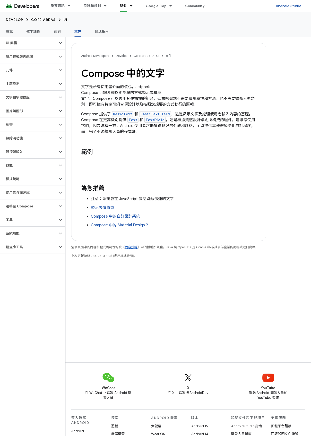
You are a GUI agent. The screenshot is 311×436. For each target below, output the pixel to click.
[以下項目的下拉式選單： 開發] (133, 6)
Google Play (156, 6)
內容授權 (131, 247)
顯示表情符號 (102, 207)
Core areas (43, 19)
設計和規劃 (92, 6)
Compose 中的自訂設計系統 (115, 216)
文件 (168, 56)
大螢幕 (156, 426)
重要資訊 (58, 6)
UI (65, 19)
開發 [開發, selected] (123, 6)
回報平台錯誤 (281, 426)
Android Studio (289, 6)
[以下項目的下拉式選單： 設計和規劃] (107, 6)
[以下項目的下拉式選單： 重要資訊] (71, 6)
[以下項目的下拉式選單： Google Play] (172, 6)
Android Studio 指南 (246, 426)
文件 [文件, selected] (77, 31)
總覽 (9, 31)
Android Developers (95, 56)
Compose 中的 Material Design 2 (119, 225)
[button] (29, 43)
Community (195, 6)
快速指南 (102, 31)
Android (77, 431)
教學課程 (33, 31)
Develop (14, 19)
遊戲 (114, 426)
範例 (57, 31)
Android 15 (199, 426)
